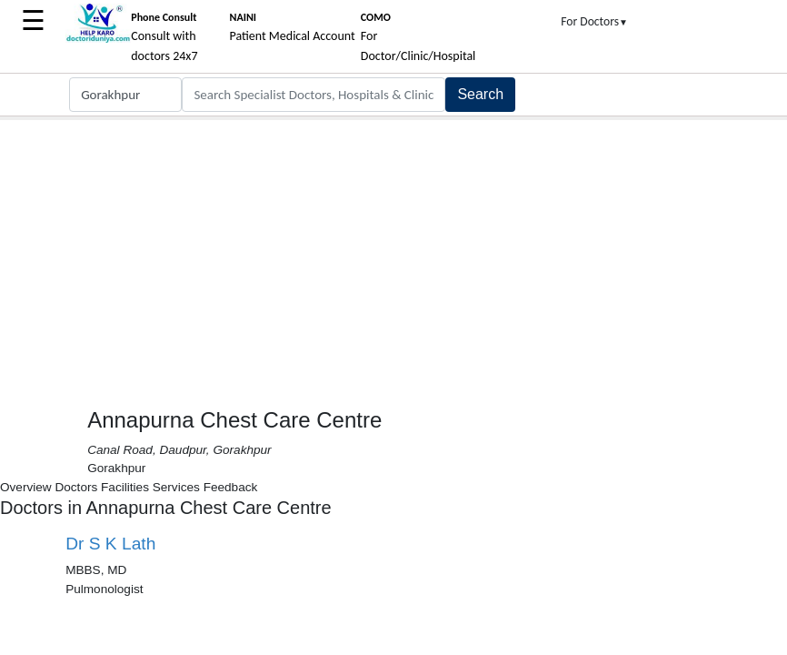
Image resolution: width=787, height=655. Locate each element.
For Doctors (594, 21)
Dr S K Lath (110, 543)
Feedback (231, 487)
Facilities (125, 487)
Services (176, 487)
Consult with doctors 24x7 (164, 37)
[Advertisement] (393, 256)
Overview (26, 487)
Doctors (76, 487)
